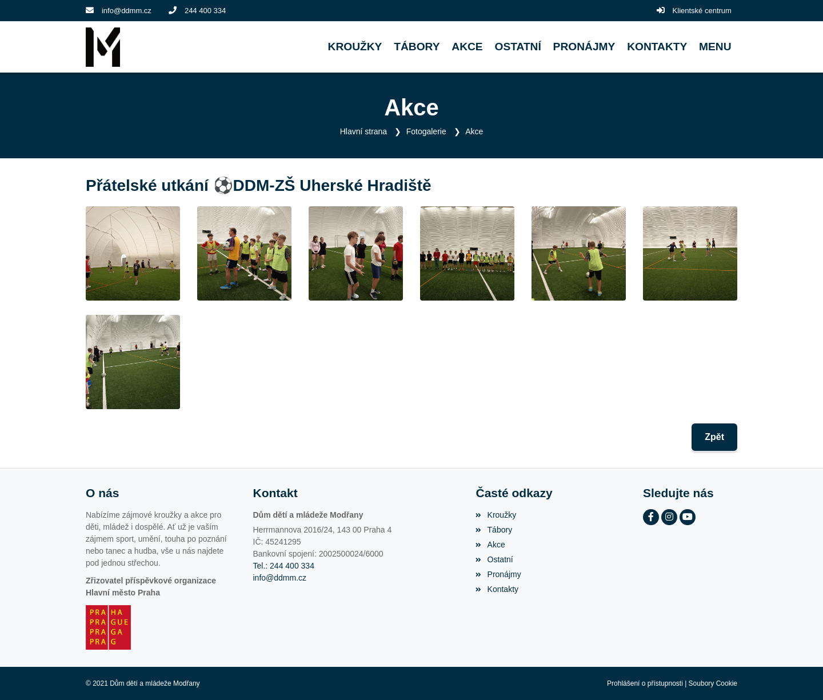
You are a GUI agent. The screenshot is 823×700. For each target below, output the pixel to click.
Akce (474, 131)
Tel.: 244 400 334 (283, 565)
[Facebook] (651, 517)
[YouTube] (688, 517)
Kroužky (496, 514)
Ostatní (494, 559)
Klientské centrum (702, 10)
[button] (715, 47)
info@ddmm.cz (126, 10)
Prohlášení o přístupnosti (645, 683)
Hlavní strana (363, 131)
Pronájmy (498, 574)
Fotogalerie (426, 131)
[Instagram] (669, 517)
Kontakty (497, 589)
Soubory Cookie (713, 683)
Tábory (494, 529)
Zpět (714, 437)
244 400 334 (205, 10)
